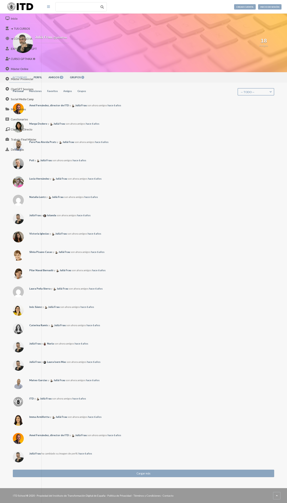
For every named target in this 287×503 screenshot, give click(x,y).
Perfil (79, 77)
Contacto (209, 495)
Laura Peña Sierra (81, 288)
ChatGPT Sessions (19, 89)
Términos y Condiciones (188, 495)
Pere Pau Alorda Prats (84, 141)
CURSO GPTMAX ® (20, 58)
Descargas (14, 149)
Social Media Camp (19, 99)
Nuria (92, 343)
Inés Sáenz (77, 306)
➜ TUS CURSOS (17, 28)
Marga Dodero (80, 123)
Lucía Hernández (81, 178)
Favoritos (94, 91)
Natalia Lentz (79, 196)
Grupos (118, 77)
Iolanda (93, 215)
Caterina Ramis (80, 325)
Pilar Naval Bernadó (83, 270)
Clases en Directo (18, 129)
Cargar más (164, 473)
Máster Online (16, 69)
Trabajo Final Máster (20, 139)
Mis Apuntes (15, 109)
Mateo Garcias (80, 380)
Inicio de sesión (269, 6)
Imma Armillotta (81, 416)
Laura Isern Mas (98, 361)
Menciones (77, 91)
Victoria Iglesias (81, 233)
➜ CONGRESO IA (18, 38)
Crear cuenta (245, 6)
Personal (59, 91)
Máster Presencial (19, 79)
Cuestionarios (16, 119)
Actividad (61, 77)
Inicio (11, 18)
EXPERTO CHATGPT (21, 48)
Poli (73, 160)
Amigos (97, 77)
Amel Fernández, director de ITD (91, 105)
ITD (73, 398)
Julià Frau (122, 105)
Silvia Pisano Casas (82, 251)
